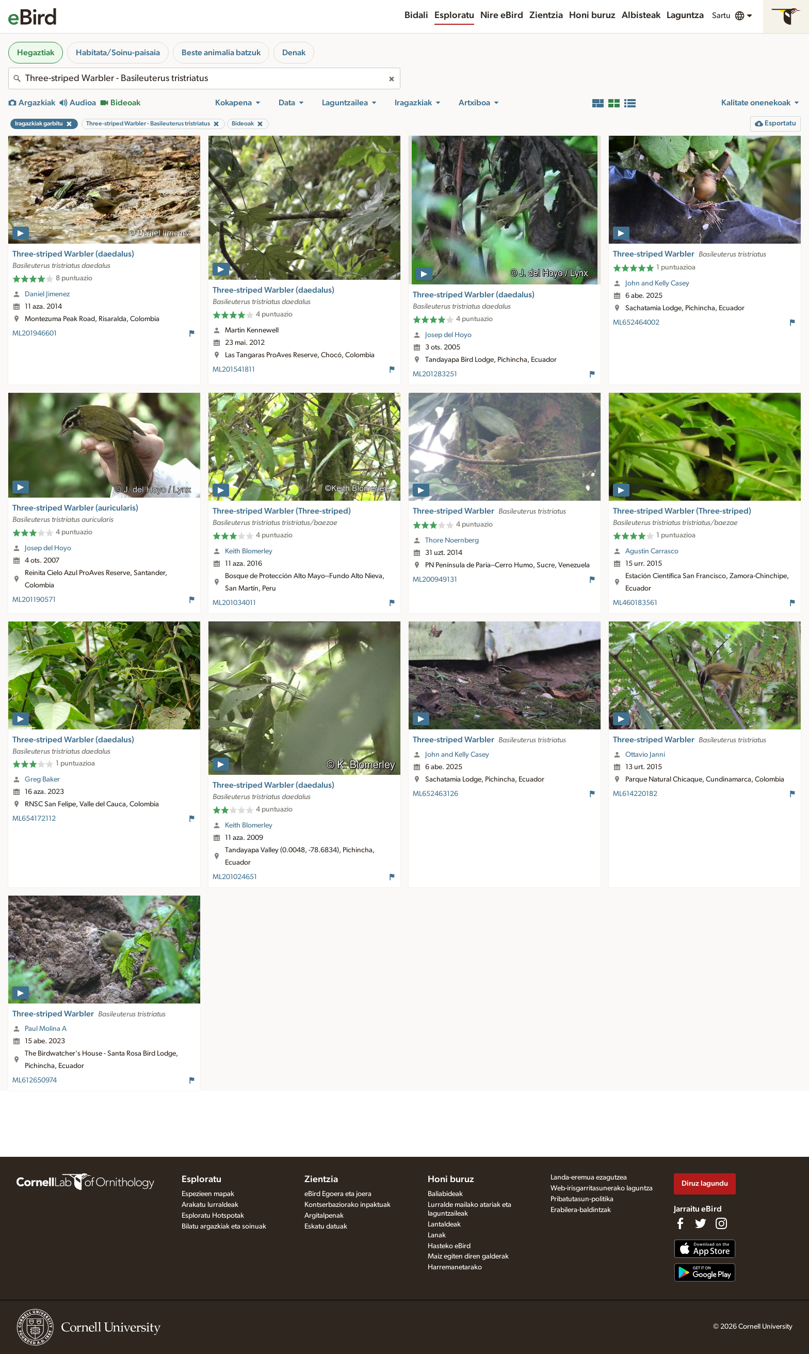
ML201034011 (234, 603)
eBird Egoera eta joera (337, 1194)
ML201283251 (435, 374)
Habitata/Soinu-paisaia (118, 53)
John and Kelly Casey (657, 283)
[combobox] (204, 78)
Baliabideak (445, 1194)
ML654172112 (34, 818)
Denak (293, 53)
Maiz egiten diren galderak (468, 1256)
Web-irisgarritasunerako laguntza (602, 1188)
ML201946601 (34, 333)
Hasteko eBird (449, 1246)
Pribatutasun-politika (582, 1199)
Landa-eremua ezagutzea (589, 1177)
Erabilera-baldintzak (581, 1210)
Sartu (721, 15)
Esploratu (454, 15)
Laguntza (685, 15)
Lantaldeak (444, 1224)
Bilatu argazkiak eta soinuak (224, 1226)
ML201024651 (235, 877)
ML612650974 (34, 1080)
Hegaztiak (35, 53)
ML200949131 (435, 579)
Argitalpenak (324, 1215)
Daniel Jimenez (47, 294)
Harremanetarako (455, 1267)
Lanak (437, 1235)
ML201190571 (34, 599)
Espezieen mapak (208, 1194)
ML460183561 (635, 603)
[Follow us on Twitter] (700, 1223)
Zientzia (546, 15)
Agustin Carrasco (651, 551)
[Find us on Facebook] (680, 1223)
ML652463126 (435, 794)
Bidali (416, 15)
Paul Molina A (46, 1028)
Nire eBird (501, 15)
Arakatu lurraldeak (210, 1204)
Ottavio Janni (645, 754)
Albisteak (641, 15)
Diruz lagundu (705, 1183)
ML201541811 (234, 369)
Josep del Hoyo (448, 335)
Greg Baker (42, 779)
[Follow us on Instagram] (721, 1223)
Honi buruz (592, 15)
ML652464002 (636, 322)
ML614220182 (635, 794)
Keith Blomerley (248, 551)
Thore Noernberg (452, 540)
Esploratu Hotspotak (213, 1215)
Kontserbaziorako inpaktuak (347, 1204)
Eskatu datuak (325, 1226)
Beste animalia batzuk (221, 53)
